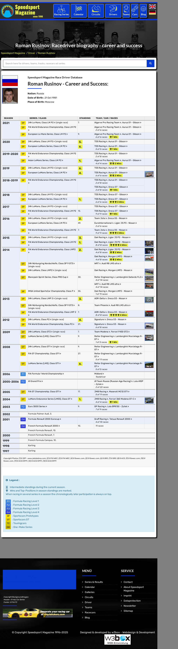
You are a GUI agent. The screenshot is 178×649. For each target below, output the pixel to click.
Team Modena (102, 331)
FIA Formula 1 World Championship (46, 373)
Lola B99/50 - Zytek (118, 406)
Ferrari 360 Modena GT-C (122, 399)
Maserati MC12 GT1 (119, 391)
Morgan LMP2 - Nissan (120, 256)
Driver (31, 53)
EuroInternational (103, 223)
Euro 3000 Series (37, 406)
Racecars (90, 612)
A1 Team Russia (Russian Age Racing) (113, 381)
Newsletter (130, 605)
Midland (99, 373)
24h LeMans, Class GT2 (40, 331)
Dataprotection (132, 600)
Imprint (127, 595)
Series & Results (94, 582)
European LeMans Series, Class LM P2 (47, 146)
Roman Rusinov (46, 53)
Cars (134, 14)
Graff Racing (101, 419)
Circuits (96, 14)
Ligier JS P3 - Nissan (126, 223)
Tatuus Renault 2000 (120, 419)
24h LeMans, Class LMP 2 (41, 298)
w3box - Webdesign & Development (133, 632)
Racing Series (61, 14)
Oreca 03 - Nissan (117, 298)
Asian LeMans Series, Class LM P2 (45, 160)
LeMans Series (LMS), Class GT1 (44, 336)
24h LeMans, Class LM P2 (41, 141)
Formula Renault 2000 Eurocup (44, 419)
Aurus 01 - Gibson (131, 122)
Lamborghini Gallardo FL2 (129, 277)
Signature (100, 319)
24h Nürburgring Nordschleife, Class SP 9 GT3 (51, 263)
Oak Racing (100, 237)
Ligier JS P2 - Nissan (119, 237)
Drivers (113, 14)
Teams (126, 14)
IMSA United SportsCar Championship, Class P (51, 291)
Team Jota (100, 218)
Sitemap (128, 610)
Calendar (79, 14)
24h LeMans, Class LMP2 (41, 270)
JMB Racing (101, 391)
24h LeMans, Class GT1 (40, 346)
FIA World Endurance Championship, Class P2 (51, 324)
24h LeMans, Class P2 (39, 319)
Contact (128, 582)
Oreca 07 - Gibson (118, 187)
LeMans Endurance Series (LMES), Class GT (50, 399)
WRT (97, 263)
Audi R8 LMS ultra (111, 263)
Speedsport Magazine (13, 53)
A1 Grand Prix (35, 381)
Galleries (89, 592)
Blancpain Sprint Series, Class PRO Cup (48, 277)
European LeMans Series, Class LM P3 (47, 223)
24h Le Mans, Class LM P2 (41, 122)
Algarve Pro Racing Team (107, 122)
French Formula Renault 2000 (44, 426)
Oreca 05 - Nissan (117, 218)
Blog (143, 14)
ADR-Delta (100, 298)
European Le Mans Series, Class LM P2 (48, 134)
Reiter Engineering (104, 277)
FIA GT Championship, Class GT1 (44, 353)
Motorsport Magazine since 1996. (23, 581)
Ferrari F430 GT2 (120, 331)
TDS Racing (100, 141)
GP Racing (100, 406)
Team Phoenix (102, 305)
